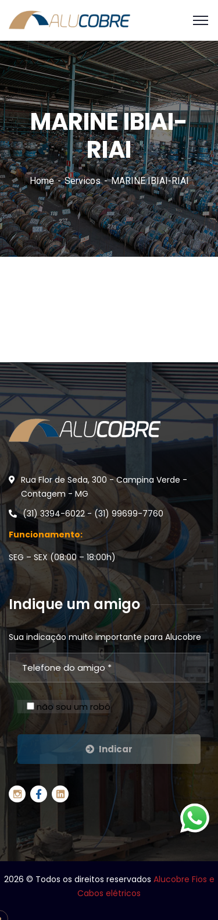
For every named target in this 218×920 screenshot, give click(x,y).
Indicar (109, 749)
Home (42, 180)
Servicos (83, 180)
